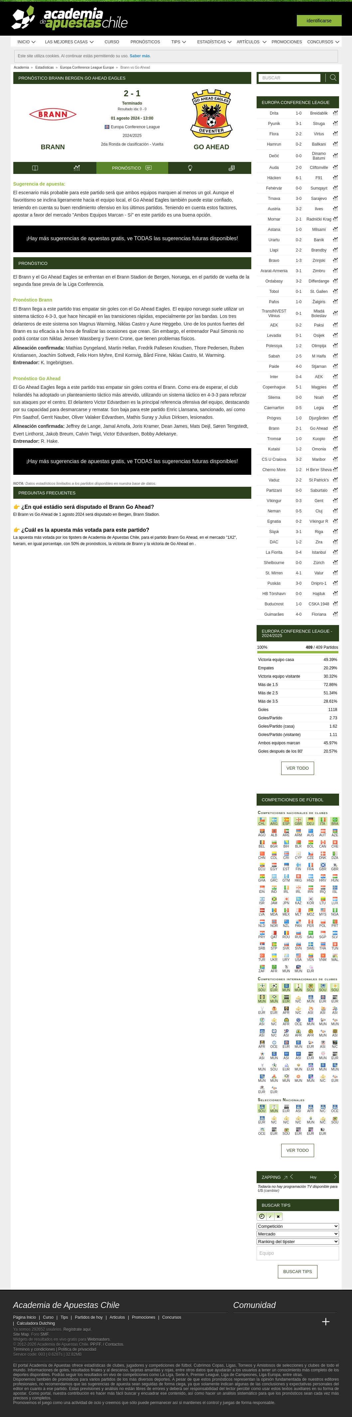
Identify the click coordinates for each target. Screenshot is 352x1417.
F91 (318, 178)
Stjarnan (318, 366)
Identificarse (319, 20)
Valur (318, 573)
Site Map (21, 1334)
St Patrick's (319, 480)
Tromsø (274, 438)
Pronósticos (145, 42)
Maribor (319, 459)
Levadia (274, 335)
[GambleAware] (28, 1411)
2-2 (298, 134)
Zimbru (319, 271)
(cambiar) (271, 1190)
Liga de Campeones (239, 1374)
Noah (319, 397)
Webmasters (98, 1339)
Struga (319, 123)
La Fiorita (274, 552)
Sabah (274, 356)
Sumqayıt (318, 188)
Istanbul (319, 552)
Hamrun (274, 144)
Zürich (318, 562)
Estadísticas (214, 42)
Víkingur (274, 500)
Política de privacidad (77, 1349)
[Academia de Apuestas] (288, 1322)
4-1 (298, 573)
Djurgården (319, 418)
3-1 (298, 123)
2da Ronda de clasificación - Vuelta (132, 144)
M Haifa (319, 356)
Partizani (274, 490)
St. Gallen (319, 291)
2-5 (298, 356)
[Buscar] (331, 78)
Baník (319, 240)
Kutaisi (274, 449)
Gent (319, 500)
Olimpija (319, 346)
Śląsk (274, 531)
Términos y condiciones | (36, 1349)
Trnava (274, 198)
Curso (112, 42)
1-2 (298, 346)
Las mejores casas (69, 42)
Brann (53, 147)
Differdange (319, 281)
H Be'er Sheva (319, 469)
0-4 (298, 376)
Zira (318, 542)
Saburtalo (318, 490)
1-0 (298, 113)
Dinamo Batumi (319, 156)
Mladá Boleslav (318, 313)
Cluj (318, 511)
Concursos (323, 42)
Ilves (319, 209)
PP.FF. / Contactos (106, 1344)
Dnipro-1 (319, 583)
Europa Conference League (132, 127)
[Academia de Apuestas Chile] (239, 1322)
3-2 (298, 209)
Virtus (319, 134)
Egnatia (274, 521)
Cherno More (274, 469)
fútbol (186, 1365)
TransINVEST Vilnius (274, 313)
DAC (274, 542)
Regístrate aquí (77, 1329)
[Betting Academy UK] (313, 1322)
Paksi (319, 325)
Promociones (287, 42)
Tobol (274, 291)
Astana (274, 229)
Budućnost (274, 604)
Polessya (274, 346)
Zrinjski (319, 260)
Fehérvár (274, 188)
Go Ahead (211, 147)
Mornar (274, 219)
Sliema (274, 397)
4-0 (298, 366)
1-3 (298, 260)
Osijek (318, 335)
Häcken (274, 178)
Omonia (319, 449)
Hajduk (319, 593)
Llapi (274, 250)
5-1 (298, 387)
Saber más (140, 56)
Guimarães (274, 614)
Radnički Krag (318, 219)
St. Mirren (274, 573)
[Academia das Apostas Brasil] (263, 1322)
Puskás (274, 583)
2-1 (298, 219)
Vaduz (274, 480)
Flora (274, 134)
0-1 (298, 291)
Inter (274, 376)
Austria (274, 209)
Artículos (252, 42)
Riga (319, 531)
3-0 (298, 198)
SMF (45, 1334)
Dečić (274, 156)
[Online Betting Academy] (276, 1322)
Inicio (27, 42)
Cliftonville (319, 167)
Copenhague (274, 387)
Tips (179, 42)
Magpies (318, 387)
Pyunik (274, 123)
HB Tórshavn (274, 593)
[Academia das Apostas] (251, 1322)
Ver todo (298, 768)
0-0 (298, 156)
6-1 (298, 178)
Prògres (274, 418)
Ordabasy (274, 281)
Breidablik (319, 113)
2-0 (298, 167)
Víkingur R (319, 521)
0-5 (298, 407)
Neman (274, 511)
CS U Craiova (274, 459)
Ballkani (319, 144)
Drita (274, 113)
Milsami (319, 229)
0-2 (298, 144)
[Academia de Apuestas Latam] (300, 1322)
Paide (274, 366)
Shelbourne (274, 562)
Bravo (274, 260)
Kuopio (319, 438)
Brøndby (318, 250)
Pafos (274, 302)
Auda (274, 167)
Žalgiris (318, 302)
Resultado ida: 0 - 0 (132, 109)
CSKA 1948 (318, 604)
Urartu (274, 240)
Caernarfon (274, 407)
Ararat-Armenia (274, 271)
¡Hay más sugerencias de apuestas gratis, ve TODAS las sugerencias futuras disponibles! (132, 238)
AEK (274, 325)
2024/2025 (132, 135)
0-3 (298, 500)
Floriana (319, 614)
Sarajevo (319, 198)
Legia (319, 407)
